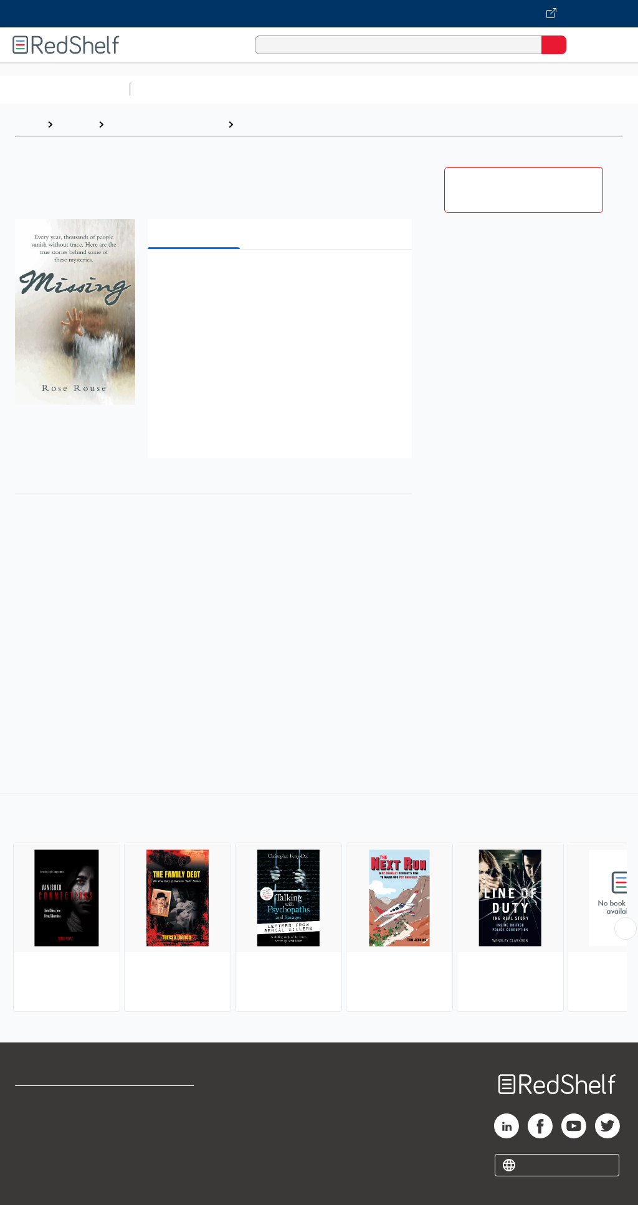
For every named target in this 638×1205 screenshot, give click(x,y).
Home (28, 124)
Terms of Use (163, 1101)
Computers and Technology (356, 89)
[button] (278, 278)
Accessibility (162, 1155)
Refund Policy (164, 1128)
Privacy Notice (47, 1155)
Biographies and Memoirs (166, 124)
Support (32, 1128)
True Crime (266, 124)
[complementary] (319, 904)
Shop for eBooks (51, 1101)
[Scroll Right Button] (625, 928)
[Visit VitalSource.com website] (319, 13)
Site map (34, 1183)
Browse (75, 124)
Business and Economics (483, 89)
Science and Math (244, 89)
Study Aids (168, 89)
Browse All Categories (65, 89)
